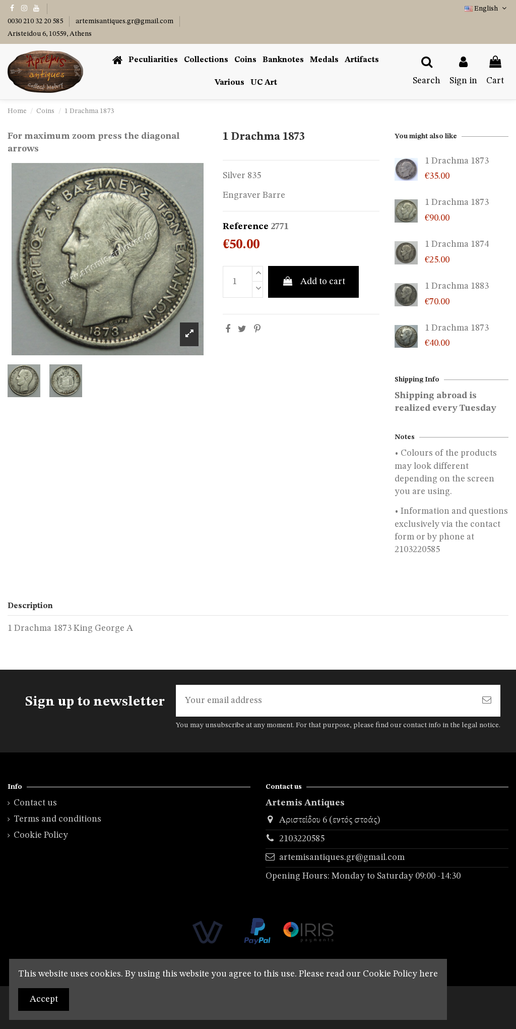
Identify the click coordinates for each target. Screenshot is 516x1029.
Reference (246, 226)
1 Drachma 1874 (457, 244)
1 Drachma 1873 (457, 161)
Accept (44, 999)
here (428, 974)
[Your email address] (324, 701)
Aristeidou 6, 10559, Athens (50, 33)
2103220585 (302, 838)
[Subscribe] (486, 701)
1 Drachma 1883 (457, 286)
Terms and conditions (57, 819)
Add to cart (313, 281)
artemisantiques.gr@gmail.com (125, 21)
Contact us (35, 802)
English (486, 8)
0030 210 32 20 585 (36, 21)
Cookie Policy (41, 835)
